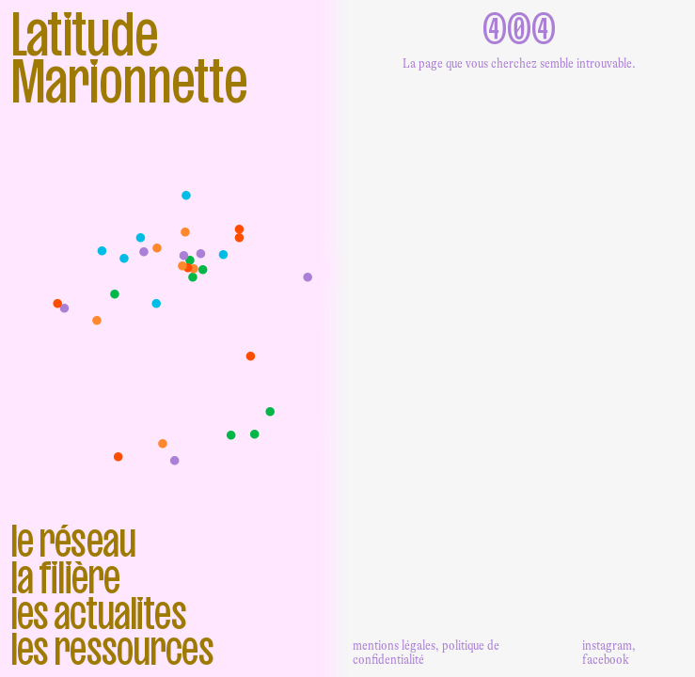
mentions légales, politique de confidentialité (426, 652)
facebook (605, 659)
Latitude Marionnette (128, 58)
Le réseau (72, 540)
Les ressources (111, 648)
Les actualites (98, 613)
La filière (64, 577)
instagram (607, 645)
